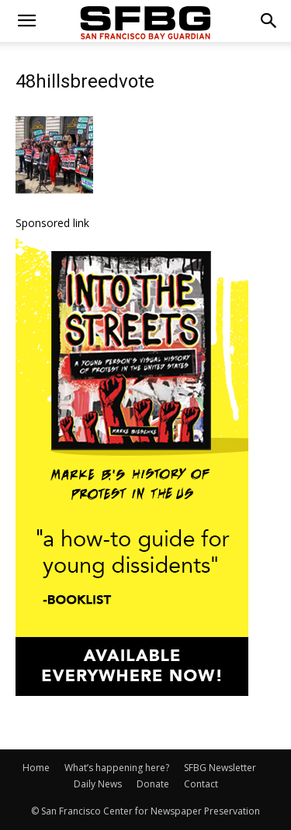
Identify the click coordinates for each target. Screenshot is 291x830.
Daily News (98, 783)
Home (36, 767)
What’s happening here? (116, 767)
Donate (153, 783)
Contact (201, 783)
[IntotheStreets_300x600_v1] (132, 691)
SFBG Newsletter (220, 767)
